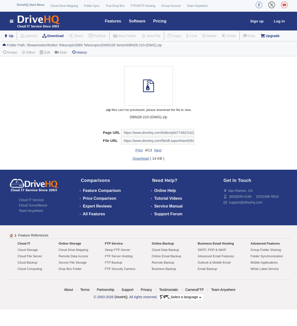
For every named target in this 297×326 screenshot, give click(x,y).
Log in (279, 21)
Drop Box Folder (70, 269)
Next (158, 150)
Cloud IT (24, 243)
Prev (139, 150)
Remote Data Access (73, 256)
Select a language (180, 297)
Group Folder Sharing (266, 250)
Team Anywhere (197, 6)
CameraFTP (194, 290)
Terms (84, 290)
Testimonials (168, 290)
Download (55, 36)
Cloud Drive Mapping (64, 6)
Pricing (159, 21)
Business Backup (164, 269)
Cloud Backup (27, 262)
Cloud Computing (30, 269)
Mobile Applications (264, 262)
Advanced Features (265, 243)
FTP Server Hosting (119, 256)
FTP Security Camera (120, 269)
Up (11, 36)
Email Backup (207, 269)
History (79, 52)
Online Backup (163, 243)
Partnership (105, 290)
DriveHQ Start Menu (30, 5)
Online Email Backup (166, 256)
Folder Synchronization (267, 256)
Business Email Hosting (216, 243)
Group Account (171, 6)
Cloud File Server (30, 256)
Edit (45, 52)
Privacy (146, 290)
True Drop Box (115, 6)
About (68, 290)
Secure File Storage (73, 262)
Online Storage (70, 243)
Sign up (257, 21)
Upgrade (272, 36)
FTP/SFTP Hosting (143, 6)
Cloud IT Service (31, 200)
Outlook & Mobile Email (214, 262)
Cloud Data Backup (165, 250)
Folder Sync (91, 6)
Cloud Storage (28, 250)
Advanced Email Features (216, 256)
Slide (61, 52)
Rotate (9, 52)
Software (137, 21)
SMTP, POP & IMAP (212, 250)
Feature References (33, 235)
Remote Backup (163, 262)
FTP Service (114, 243)
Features (113, 21)
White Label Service (265, 269)
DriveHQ (121, 297)
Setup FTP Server (117, 250)
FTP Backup (113, 262)
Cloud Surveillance (33, 205)
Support (127, 290)
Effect (28, 52)
